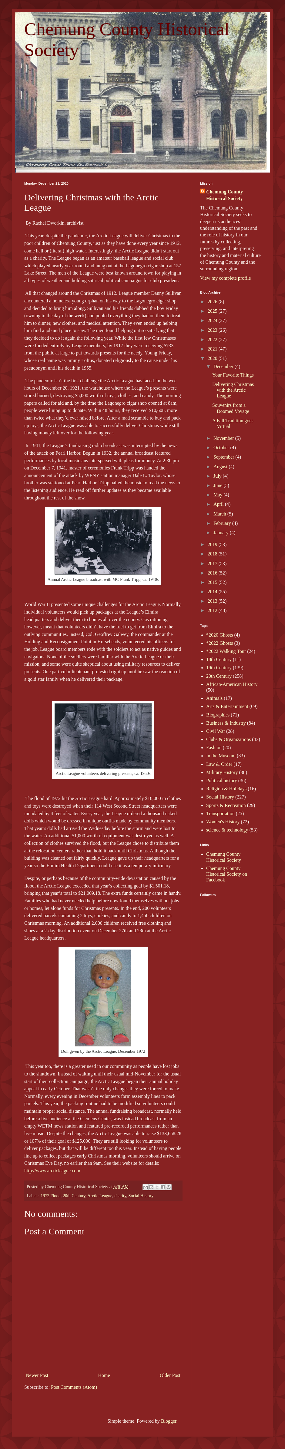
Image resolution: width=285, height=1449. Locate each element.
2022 (213, 339)
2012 (213, 610)
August (221, 466)
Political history (221, 780)
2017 (213, 563)
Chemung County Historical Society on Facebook (226, 874)
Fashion (214, 747)
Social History (141, 1195)
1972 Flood (51, 1195)
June (218, 485)
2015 (213, 582)
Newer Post (37, 1375)
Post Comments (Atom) (74, 1387)
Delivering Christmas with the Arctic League (233, 390)
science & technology (227, 829)
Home (104, 1375)
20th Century (74, 1195)
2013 (213, 601)
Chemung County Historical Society (224, 195)
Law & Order (219, 764)
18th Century (219, 659)
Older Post (170, 1375)
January (221, 532)
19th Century (219, 667)
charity (120, 1195)
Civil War (215, 731)
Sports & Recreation (226, 805)
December (224, 366)
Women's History (223, 821)
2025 (213, 311)
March (220, 513)
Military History (222, 772)
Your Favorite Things (233, 374)
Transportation (220, 813)
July (218, 476)
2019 (213, 544)
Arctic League (99, 1195)
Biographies (218, 714)
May (218, 494)
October (221, 447)
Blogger (168, 1421)
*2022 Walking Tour (226, 651)
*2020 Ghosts (219, 634)
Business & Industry (226, 723)
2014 (213, 591)
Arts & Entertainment (227, 706)
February (222, 523)
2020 (213, 358)
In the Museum (221, 755)
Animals (214, 698)
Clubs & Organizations (228, 739)
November (224, 438)
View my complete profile (225, 278)
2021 (213, 348)
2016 (213, 572)
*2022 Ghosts (219, 643)
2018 (213, 553)
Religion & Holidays (226, 788)
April (219, 504)
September (224, 456)
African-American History (231, 684)
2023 (213, 330)
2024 (213, 320)
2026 (213, 301)
